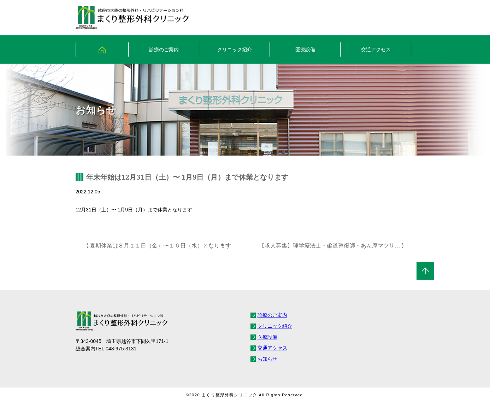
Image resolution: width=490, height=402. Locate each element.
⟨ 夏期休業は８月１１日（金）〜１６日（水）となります (158, 246)
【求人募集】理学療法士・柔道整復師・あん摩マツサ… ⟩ (331, 246)
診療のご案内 (164, 49)
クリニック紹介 (234, 49)
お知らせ (267, 359)
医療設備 (305, 49)
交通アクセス (376, 49)
